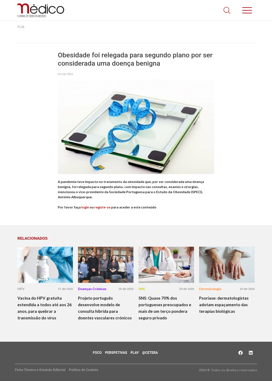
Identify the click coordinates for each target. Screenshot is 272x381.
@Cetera (150, 353)
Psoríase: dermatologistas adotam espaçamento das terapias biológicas (224, 305)
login (85, 207)
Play (134, 353)
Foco (97, 353)
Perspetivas (116, 353)
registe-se (102, 207)
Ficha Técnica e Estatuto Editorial (40, 370)
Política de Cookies (83, 370)
